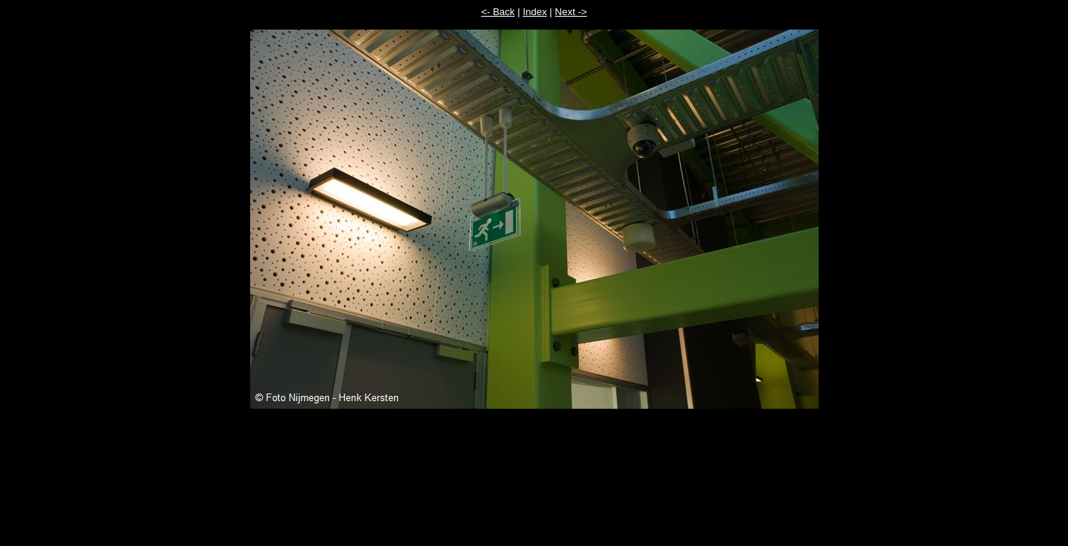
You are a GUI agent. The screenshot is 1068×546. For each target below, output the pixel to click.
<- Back (498, 11)
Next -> (571, 11)
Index (535, 11)
